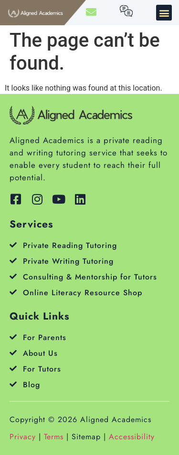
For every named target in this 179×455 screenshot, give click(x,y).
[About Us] (13, 352)
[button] (164, 13)
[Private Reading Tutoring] (13, 244)
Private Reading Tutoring (70, 245)
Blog (31, 384)
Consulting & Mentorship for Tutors (90, 276)
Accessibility (132, 436)
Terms (53, 436)
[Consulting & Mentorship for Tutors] (13, 276)
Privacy (23, 436)
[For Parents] (13, 337)
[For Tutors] (13, 368)
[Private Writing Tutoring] (13, 260)
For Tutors (42, 368)
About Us (40, 353)
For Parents (44, 337)
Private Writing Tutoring (68, 261)
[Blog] (13, 384)
